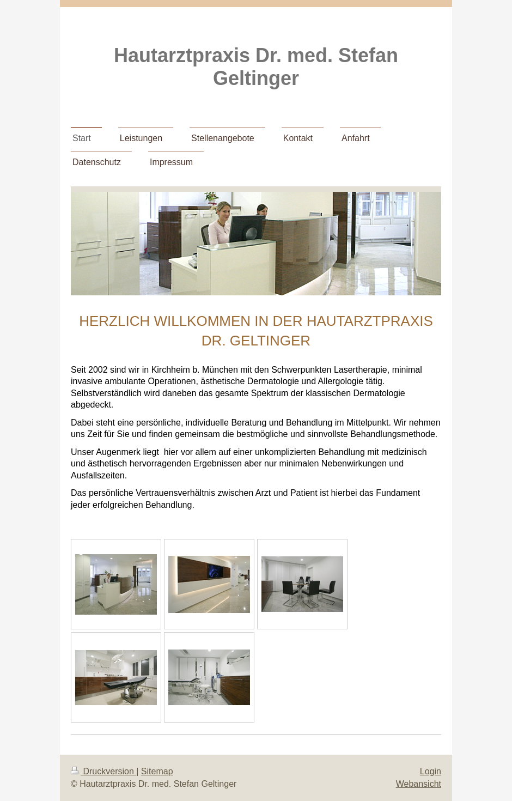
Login (430, 771)
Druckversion (103, 771)
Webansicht (418, 783)
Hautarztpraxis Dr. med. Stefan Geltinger (256, 66)
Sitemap (157, 771)
